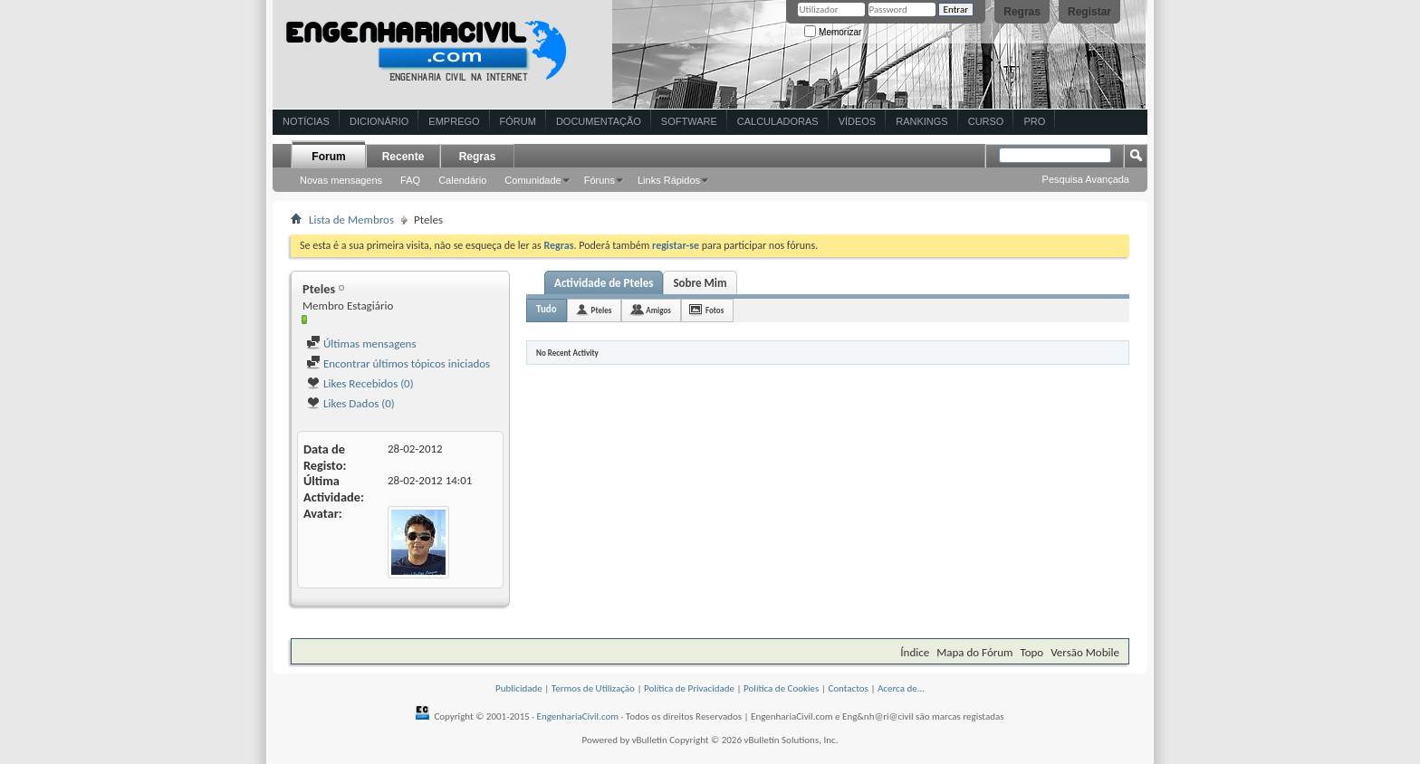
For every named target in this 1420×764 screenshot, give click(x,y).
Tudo (546, 309)
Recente (403, 156)
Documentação (598, 121)
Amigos (658, 310)
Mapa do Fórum (974, 652)
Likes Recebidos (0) (360, 383)
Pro (1034, 121)
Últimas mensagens (361, 343)
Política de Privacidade (689, 688)
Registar (1089, 11)
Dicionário (379, 121)
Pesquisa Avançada (1085, 179)
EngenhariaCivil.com (578, 716)
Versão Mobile (1085, 652)
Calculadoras (778, 121)
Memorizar (832, 32)
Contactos (848, 688)
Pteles (601, 310)
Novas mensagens (341, 180)
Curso (986, 121)
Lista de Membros (351, 219)
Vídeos (858, 121)
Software (689, 121)
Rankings (921, 121)
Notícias (306, 121)
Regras (1022, 11)
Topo (1031, 652)
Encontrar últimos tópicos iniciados (398, 363)
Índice (914, 652)
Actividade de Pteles (603, 283)
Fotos (714, 310)
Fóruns (599, 180)
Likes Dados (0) (350, 403)
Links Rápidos (669, 180)
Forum (328, 156)
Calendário (462, 180)
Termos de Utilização (593, 688)
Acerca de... (901, 688)
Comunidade (532, 180)
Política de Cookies (781, 688)
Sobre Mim (699, 283)
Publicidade (518, 688)
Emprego (453, 121)
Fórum (518, 121)
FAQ (410, 180)
